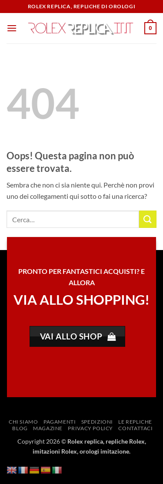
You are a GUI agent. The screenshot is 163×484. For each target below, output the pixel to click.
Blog (19, 428)
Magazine (48, 428)
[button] (12, 28)
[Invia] (147, 219)
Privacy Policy (90, 428)
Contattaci (135, 428)
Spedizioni (97, 421)
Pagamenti (59, 421)
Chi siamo (23, 421)
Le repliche (135, 421)
